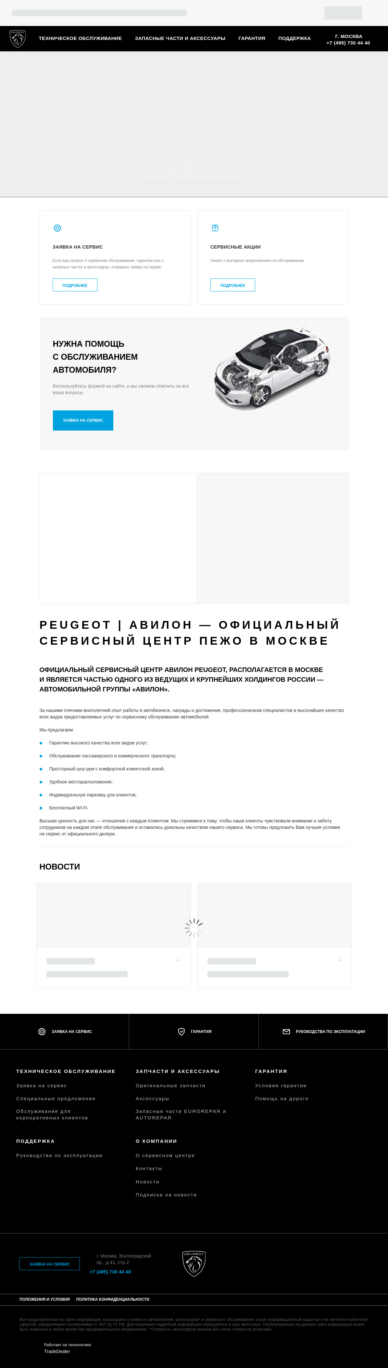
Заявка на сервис (83, 420)
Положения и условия (44, 1299)
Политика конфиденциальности (112, 1299)
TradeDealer (57, 1351)
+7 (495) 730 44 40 (348, 42)
